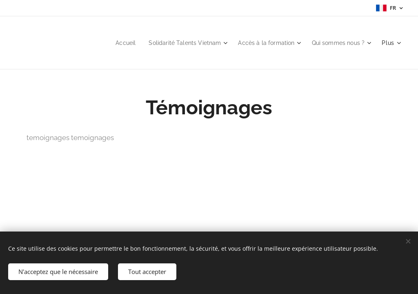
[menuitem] (113, 43)
